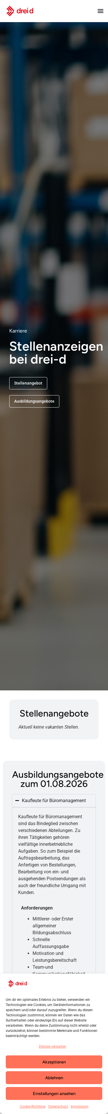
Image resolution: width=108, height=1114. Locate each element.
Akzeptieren (54, 1062)
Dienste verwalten (52, 1047)
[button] (100, 11)
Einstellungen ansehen (54, 1093)
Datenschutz (58, 1107)
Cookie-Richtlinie (33, 1107)
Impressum (79, 1107)
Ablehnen (54, 1077)
